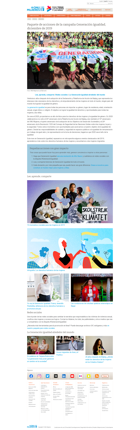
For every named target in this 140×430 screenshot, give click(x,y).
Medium (56, 376)
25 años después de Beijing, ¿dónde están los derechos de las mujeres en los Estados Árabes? (99, 359)
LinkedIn (64, 376)
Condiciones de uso (59, 427)
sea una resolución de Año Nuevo (69, 156)
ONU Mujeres (47, 427)
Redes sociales (62, 95)
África (54, 387)
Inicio (29, 19)
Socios (88, 15)
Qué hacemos (48, 15)
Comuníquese (32, 406)
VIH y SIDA (43, 412)
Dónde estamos (61, 15)
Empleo (30, 402)
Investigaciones (76, 427)
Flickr (80, 376)
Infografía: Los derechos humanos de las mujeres (46, 270)
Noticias (97, 15)
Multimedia (104, 387)
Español (106, 1)
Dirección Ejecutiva (33, 390)
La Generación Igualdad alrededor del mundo (87, 95)
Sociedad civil (81, 390)
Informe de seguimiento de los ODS (106, 397)
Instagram (39, 376)
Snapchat (89, 376)
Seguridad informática (86, 427)
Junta (69, 10)
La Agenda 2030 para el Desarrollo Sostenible (69, 388)
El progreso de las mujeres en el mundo (106, 393)
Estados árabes (56, 392)
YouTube (72, 376)
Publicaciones (105, 385)
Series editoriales (94, 387)
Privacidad (68, 427)
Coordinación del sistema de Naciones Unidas (69, 400)
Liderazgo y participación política (44, 387)
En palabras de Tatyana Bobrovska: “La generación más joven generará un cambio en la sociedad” (40, 359)
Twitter (48, 376)
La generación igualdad (36, 107)
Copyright (40, 427)
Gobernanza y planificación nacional (44, 405)
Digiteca (108, 15)
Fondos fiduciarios (96, 9)
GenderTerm (105, 410)
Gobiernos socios (82, 385)
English (101, 1)
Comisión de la (81, 10)
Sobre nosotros (34, 15)
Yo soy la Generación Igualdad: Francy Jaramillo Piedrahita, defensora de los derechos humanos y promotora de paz (46, 306)
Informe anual (105, 389)
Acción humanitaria (45, 401)
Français (110, 1)
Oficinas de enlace (57, 399)
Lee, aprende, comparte (44, 95)
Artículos (92, 385)
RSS (97, 376)
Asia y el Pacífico (57, 394)
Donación (105, 376)
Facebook (31, 376)
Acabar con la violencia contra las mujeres (45, 395)
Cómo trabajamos (76, 15)
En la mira (41, 19)
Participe (107, 9)
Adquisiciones (32, 404)
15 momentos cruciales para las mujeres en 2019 (46, 225)
